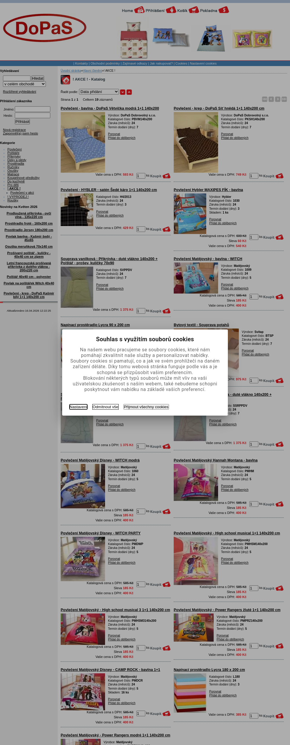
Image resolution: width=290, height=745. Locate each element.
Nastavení (78, 407)
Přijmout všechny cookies (146, 407)
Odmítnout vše (105, 407)
